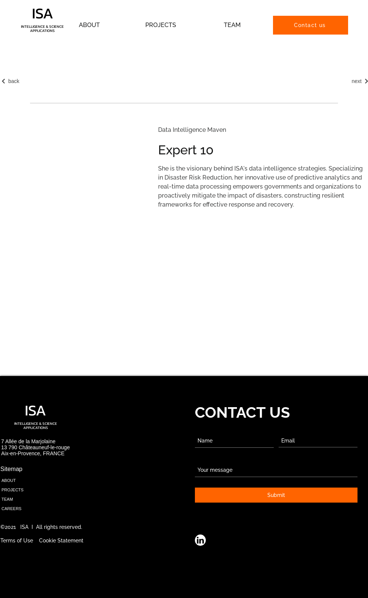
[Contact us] (310, 25)
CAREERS (11, 508)
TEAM (7, 499)
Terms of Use (16, 541)
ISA (42, 13)
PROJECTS (13, 490)
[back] (16, 81)
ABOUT (9, 480)
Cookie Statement (61, 541)
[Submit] (276, 495)
